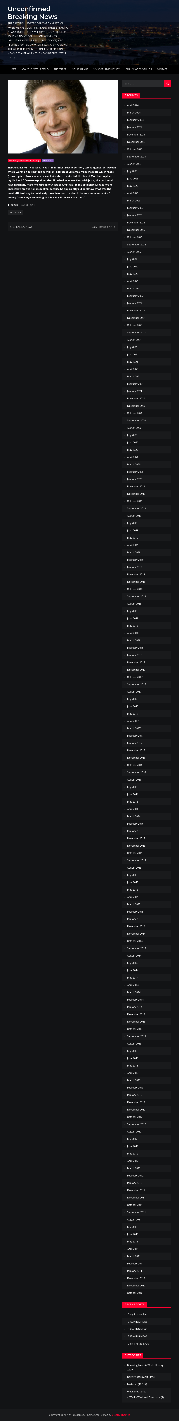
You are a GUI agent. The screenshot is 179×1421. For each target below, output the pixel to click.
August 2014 (134, 955)
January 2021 (134, 391)
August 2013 (134, 1043)
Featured (47, 160)
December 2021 (136, 310)
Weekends (133, 1391)
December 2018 (136, 574)
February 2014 (135, 999)
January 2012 (134, 1183)
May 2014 (132, 977)
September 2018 (136, 596)
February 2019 (135, 559)
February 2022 (135, 296)
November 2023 (136, 142)
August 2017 (134, 691)
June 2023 (132, 178)
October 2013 (135, 1029)
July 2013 (132, 1051)
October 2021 (135, 325)
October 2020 (135, 413)
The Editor (60, 69)
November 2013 (136, 1021)
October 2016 (135, 765)
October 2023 (135, 149)
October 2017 (135, 677)
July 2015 (132, 875)
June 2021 (132, 354)
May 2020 (132, 449)
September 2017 (136, 684)
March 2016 (134, 816)
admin (14, 204)
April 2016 (133, 809)
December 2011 (136, 1190)
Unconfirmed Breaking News (33, 12)
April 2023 (133, 193)
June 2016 (132, 794)
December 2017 (136, 662)
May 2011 (132, 1241)
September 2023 (136, 156)
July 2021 (132, 347)
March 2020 (134, 464)
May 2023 (132, 186)
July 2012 (132, 1139)
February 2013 (135, 1087)
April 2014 (133, 985)
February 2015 (135, 911)
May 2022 (132, 274)
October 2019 (135, 501)
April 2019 (133, 545)
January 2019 (134, 567)
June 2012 (132, 1146)
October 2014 (135, 941)
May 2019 (132, 537)
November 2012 (136, 1109)
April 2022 (133, 281)
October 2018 (135, 589)
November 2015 (136, 845)
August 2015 (134, 867)
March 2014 (134, 992)
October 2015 (135, 853)
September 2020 (136, 420)
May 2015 (132, 889)
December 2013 (136, 1014)
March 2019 (134, 552)
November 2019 (136, 493)
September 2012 (136, 1124)
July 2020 (132, 435)
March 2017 (134, 728)
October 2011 (135, 1205)
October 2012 (135, 1117)
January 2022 (134, 303)
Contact (162, 69)
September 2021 (136, 332)
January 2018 (134, 655)
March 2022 (134, 288)
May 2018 (132, 625)
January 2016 (134, 831)
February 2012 (135, 1175)
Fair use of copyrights (139, 69)
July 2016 (132, 787)
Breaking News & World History (24, 160)
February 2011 (135, 1263)
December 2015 (136, 838)
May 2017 (132, 713)
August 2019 (134, 515)
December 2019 (136, 486)
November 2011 (136, 1197)
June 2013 (132, 1058)
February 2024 (135, 120)
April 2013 (133, 1073)
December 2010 (136, 1278)
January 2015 (134, 919)
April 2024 (133, 105)
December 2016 (136, 750)
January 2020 (134, 479)
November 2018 (136, 581)
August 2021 (134, 340)
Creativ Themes (121, 1415)
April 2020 (133, 457)
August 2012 (134, 1131)
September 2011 (136, 1212)
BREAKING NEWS (23, 226)
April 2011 (133, 1249)
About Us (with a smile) (35, 69)
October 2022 (135, 237)
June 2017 (132, 706)
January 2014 (134, 1007)
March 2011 (134, 1256)
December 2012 (136, 1102)
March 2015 (134, 904)
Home (13, 69)
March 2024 (134, 112)
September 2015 (136, 860)
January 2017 (134, 743)
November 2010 (136, 1285)
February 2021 (135, 383)
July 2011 (132, 1227)
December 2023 (136, 134)
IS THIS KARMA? (80, 69)
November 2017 (136, 669)
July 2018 (132, 611)
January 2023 (134, 215)
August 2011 (134, 1219)
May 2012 (132, 1153)
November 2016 (136, 757)
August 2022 (134, 252)
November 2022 (136, 230)
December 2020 (136, 398)
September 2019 (136, 508)
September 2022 (136, 244)
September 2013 (136, 1036)
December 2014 (136, 926)
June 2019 (132, 530)
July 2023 (132, 171)
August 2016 (134, 779)
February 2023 (135, 208)
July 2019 (132, 523)
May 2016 (132, 801)
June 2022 (132, 266)
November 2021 (136, 318)
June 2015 (132, 882)
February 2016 (135, 823)
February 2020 (135, 471)
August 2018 (134, 603)
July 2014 (132, 963)
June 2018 (132, 618)
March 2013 (134, 1080)
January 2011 (134, 1271)
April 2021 (133, 369)
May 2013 (132, 1065)
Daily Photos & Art (102, 226)
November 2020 (136, 405)
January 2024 (134, 127)
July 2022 (132, 259)
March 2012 (134, 1168)
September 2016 (136, 772)
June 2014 (132, 970)
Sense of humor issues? (106, 69)
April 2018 (133, 633)
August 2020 (134, 427)
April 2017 (133, 721)
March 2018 (134, 640)
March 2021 (134, 376)
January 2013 (134, 1095)
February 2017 (135, 735)
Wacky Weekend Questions (144, 1397)
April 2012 (133, 1161)
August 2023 (134, 164)
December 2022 (136, 222)
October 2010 (135, 1293)
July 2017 (132, 699)
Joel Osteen (15, 212)
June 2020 (132, 442)
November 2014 (136, 933)
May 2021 (132, 361)
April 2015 (133, 897)
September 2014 (136, 948)
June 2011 (132, 1234)
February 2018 (135, 647)
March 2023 (134, 200)
